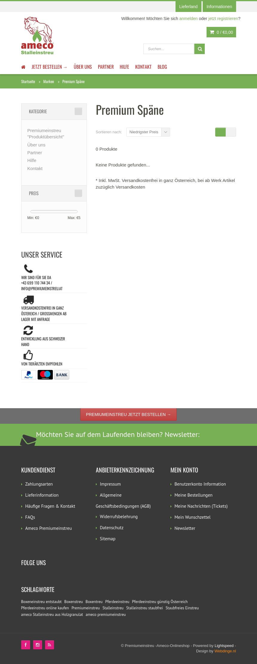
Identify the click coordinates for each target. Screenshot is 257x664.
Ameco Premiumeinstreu (48, 528)
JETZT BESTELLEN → (50, 66)
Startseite (28, 81)
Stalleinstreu (112, 608)
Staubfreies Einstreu (182, 608)
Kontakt (143, 66)
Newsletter (185, 528)
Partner (106, 66)
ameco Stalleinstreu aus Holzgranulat (52, 614)
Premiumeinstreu (86, 608)
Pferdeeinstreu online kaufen (45, 608)
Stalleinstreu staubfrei (144, 608)
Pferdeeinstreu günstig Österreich (159, 601)
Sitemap (108, 538)
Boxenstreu (73, 601)
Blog (162, 66)
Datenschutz (112, 527)
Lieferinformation (42, 495)
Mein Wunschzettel (193, 517)
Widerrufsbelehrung (119, 516)
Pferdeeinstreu (117, 601)
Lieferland (188, 6)
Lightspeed (224, 645)
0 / (221, 32)
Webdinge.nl (225, 651)
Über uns (83, 66)
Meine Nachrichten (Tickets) (201, 506)
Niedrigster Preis (144, 132)
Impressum (110, 484)
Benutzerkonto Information (200, 484)
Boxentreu (94, 601)
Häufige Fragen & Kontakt (50, 506)
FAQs (30, 517)
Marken (48, 81)
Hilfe (124, 66)
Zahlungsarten (39, 484)
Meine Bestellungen (194, 495)
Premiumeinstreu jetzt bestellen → (128, 414)
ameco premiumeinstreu (106, 614)
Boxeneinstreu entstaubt (41, 601)
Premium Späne (73, 81)
